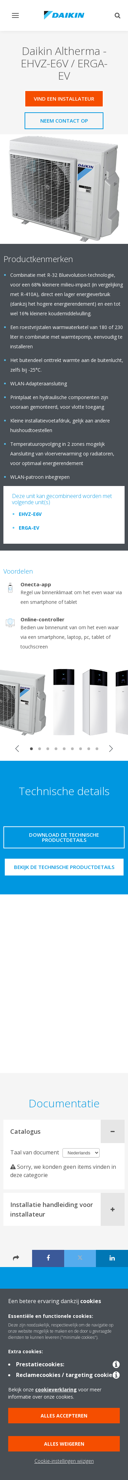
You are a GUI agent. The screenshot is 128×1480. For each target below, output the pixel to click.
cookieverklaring (56, 1389)
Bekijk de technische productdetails (64, 866)
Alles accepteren (64, 1415)
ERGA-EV (29, 527)
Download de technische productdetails (64, 837)
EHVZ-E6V (30, 514)
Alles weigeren (64, 1444)
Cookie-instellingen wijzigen (64, 1461)
